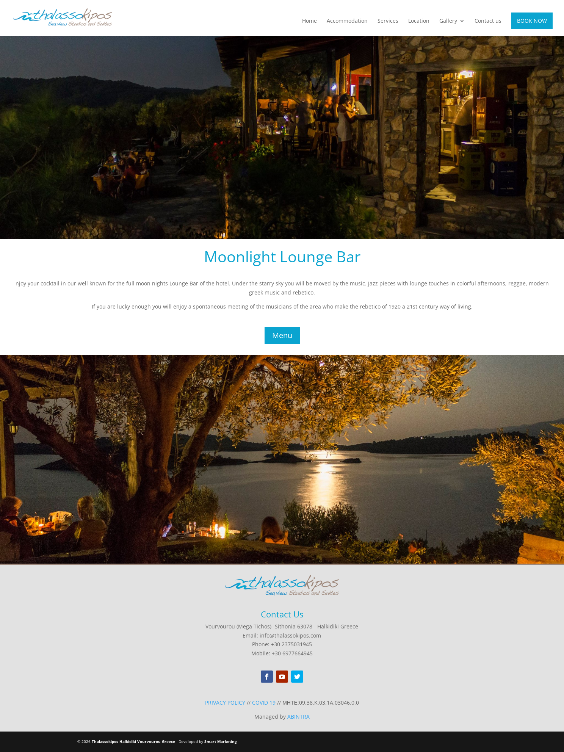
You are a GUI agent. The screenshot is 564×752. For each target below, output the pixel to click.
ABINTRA (298, 716)
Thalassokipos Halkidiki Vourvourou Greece (133, 741)
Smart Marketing (220, 741)
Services (388, 21)
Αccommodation (347, 21)
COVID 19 (264, 702)
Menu (282, 335)
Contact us (488, 21)
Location (418, 21)
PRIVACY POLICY (225, 702)
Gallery (448, 21)
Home (309, 21)
